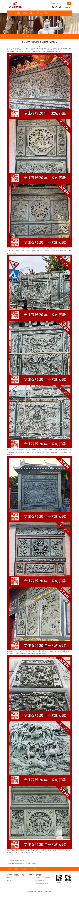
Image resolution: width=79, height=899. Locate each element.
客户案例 (25, 13)
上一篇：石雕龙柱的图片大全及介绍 (17, 860)
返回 (3, 36)
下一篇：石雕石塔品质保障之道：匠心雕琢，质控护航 (22, 863)
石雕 (32, 49)
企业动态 (32, 13)
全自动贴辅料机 (34, 869)
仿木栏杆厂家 (16, 869)
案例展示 (31, 875)
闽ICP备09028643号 (47, 891)
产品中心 (17, 13)
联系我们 (46, 13)
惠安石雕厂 (24, 869)
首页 (10, 13)
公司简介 (39, 13)
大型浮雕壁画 (13, 49)
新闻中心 (16, 875)
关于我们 (9, 875)
